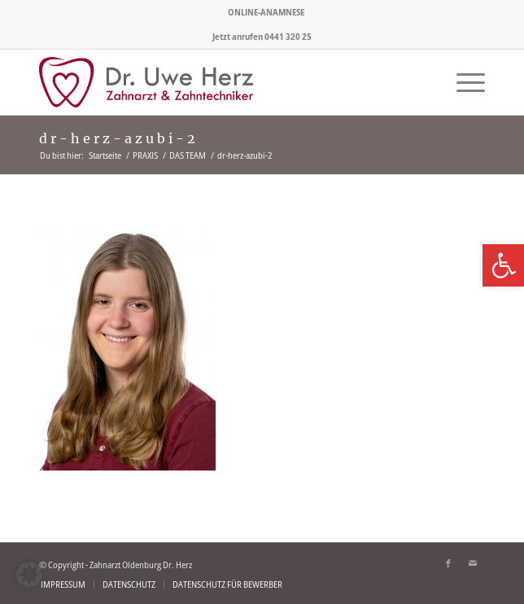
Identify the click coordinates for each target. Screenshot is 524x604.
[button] (29, 574)
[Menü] (462, 82)
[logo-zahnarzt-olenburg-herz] (217, 82)
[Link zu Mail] (473, 563)
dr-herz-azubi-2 (119, 138)
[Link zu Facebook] (448, 563)
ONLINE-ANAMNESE (266, 12)
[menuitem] (266, 12)
